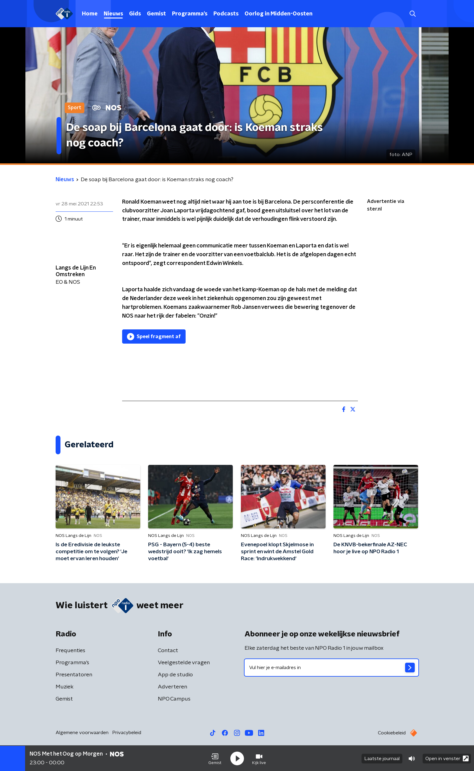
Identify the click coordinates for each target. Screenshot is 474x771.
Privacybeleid (126, 732)
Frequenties (70, 650)
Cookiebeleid (392, 732)
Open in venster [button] (447, 758)
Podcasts (226, 14)
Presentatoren (74, 675)
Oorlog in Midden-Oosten (279, 14)
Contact (168, 650)
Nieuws (113, 14)
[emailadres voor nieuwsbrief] (331, 667)
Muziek (64, 687)
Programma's (189, 14)
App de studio (175, 675)
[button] (215, 758)
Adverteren (172, 687)
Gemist (156, 14)
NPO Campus (174, 699)
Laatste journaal (382, 758)
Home (90, 14)
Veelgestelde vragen (184, 662)
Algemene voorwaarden (82, 732)
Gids (135, 14)
